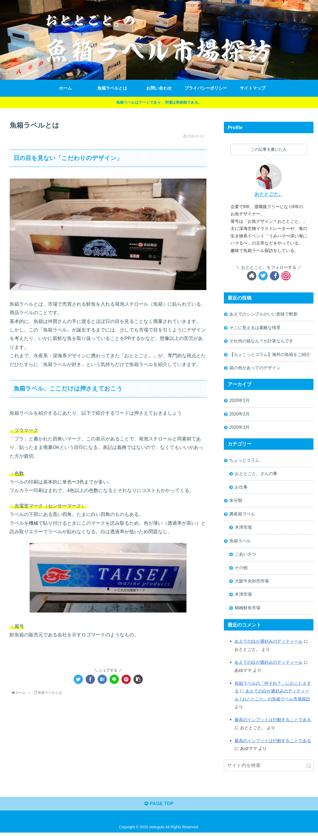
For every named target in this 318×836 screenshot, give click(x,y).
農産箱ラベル (242, 516)
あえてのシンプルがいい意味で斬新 (263, 314)
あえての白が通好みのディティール (269, 644)
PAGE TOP (159, 807)
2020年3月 (239, 401)
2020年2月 (239, 415)
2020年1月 (239, 428)
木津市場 (243, 529)
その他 (241, 570)
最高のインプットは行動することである (273, 722)
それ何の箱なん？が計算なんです (261, 341)
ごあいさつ (245, 556)
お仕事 (241, 488)
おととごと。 (268, 194)
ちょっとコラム (244, 461)
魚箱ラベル (240, 543)
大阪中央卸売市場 (252, 584)
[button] (308, 768)
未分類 (235, 502)
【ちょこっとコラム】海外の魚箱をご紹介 (269, 355)
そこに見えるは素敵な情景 (255, 327)
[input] (268, 768)
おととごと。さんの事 (256, 475)
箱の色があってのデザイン (255, 368)
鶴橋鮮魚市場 (247, 611)
